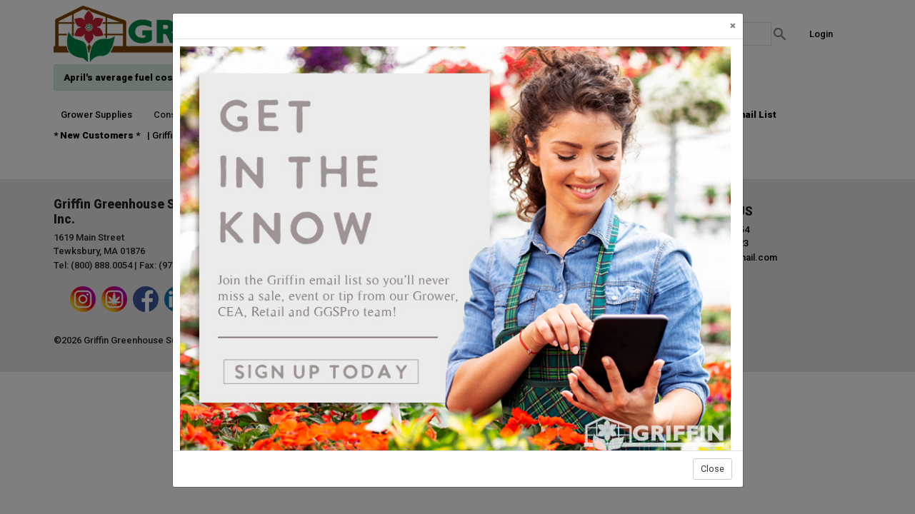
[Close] (733, 26)
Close (712, 468)
